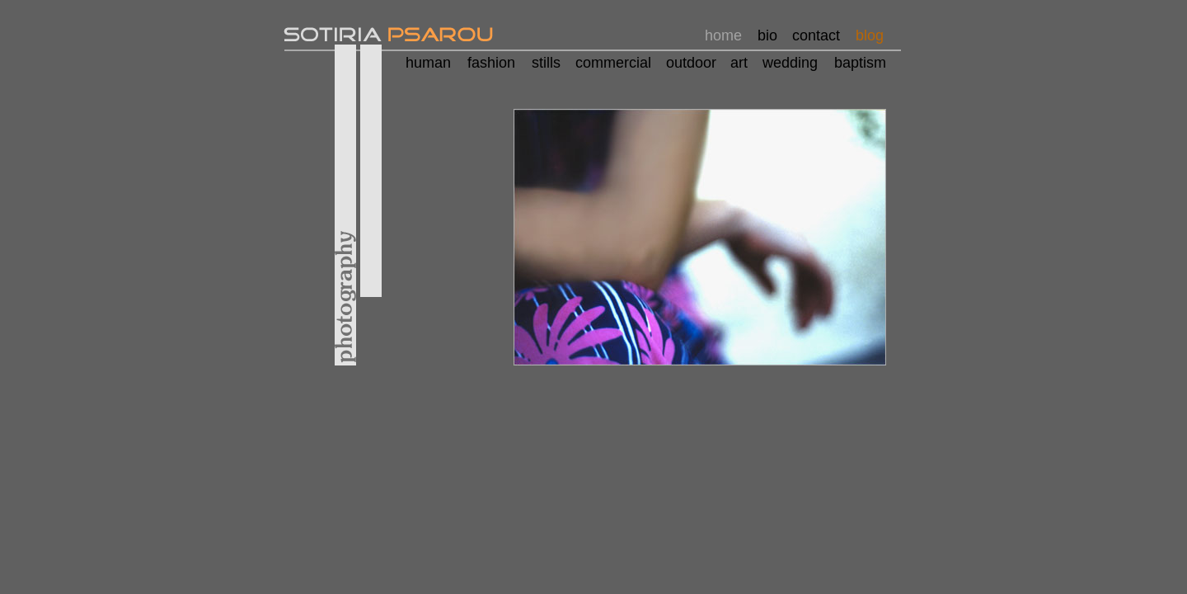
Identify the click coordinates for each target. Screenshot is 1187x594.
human (428, 62)
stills (546, 62)
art (739, 62)
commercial (613, 62)
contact (816, 35)
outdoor (691, 62)
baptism (860, 62)
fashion (491, 62)
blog (870, 35)
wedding (790, 62)
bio (767, 35)
